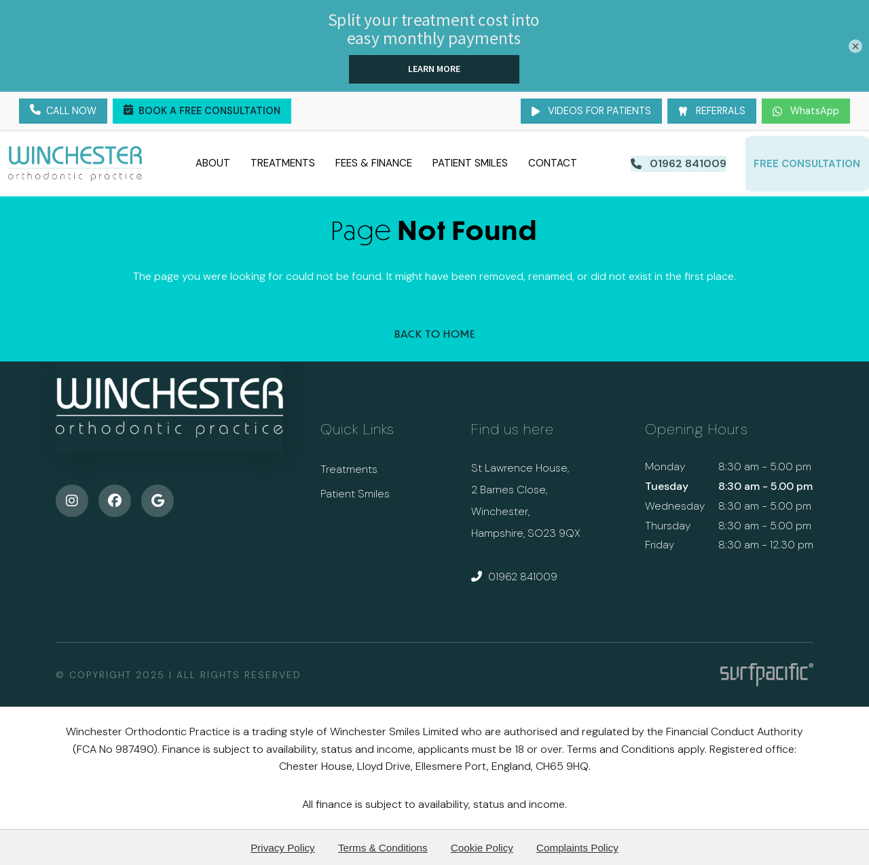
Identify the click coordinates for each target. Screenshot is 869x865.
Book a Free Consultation (202, 111)
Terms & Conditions (383, 845)
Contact (551, 162)
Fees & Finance (372, 162)
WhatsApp (806, 111)
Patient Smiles (468, 162)
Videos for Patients (591, 111)
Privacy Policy (283, 845)
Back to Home (434, 332)
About (211, 162)
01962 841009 (514, 574)
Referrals (711, 111)
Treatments (281, 162)
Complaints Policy (577, 845)
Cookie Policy (482, 845)
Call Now (63, 111)
